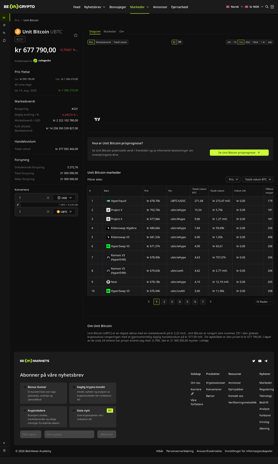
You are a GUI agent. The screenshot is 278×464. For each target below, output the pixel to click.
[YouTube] (260, 361)
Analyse (264, 409)
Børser (210, 396)
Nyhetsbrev (95, 7)
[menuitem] (5, 17)
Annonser (160, 7)
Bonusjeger (117, 7)
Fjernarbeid (179, 7)
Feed (76, 7)
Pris (17, 20)
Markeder (139, 7)
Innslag (264, 422)
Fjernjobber (235, 389)
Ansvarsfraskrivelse (209, 451)
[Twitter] (254, 361)
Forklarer (265, 415)
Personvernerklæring (180, 451)
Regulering (266, 389)
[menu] (5, 29)
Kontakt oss (235, 396)
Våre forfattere (197, 402)
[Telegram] (266, 361)
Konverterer (214, 389)
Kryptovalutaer (215, 383)
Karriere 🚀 (196, 391)
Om (121, 31)
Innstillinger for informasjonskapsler (249, 451)
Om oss (195, 383)
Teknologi (265, 396)
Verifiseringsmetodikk (242, 402)
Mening (264, 428)
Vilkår (159, 451)
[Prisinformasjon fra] (42, 61)
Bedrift (263, 402)
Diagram (95, 31)
